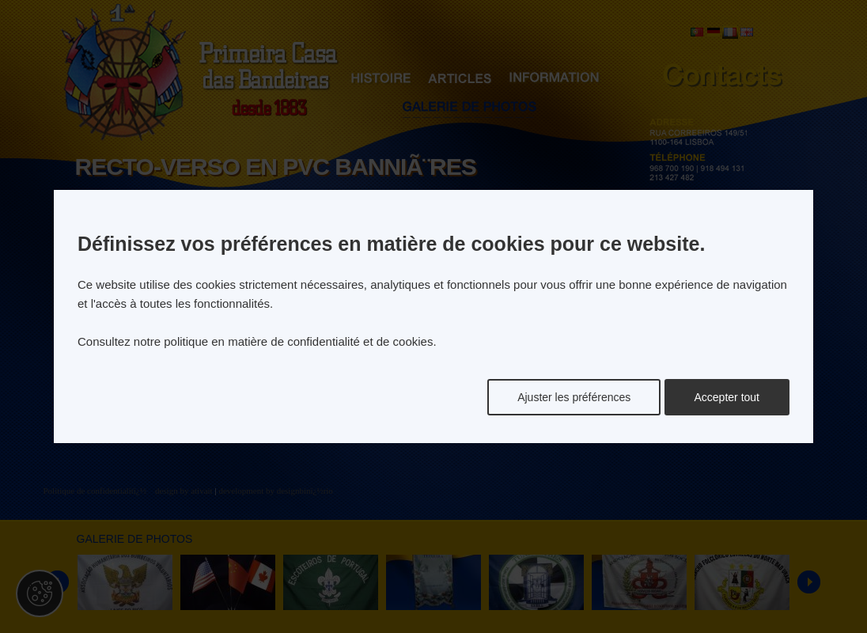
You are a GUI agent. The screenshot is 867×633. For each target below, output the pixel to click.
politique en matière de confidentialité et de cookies (298, 341)
